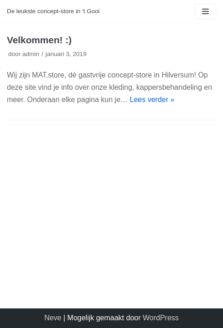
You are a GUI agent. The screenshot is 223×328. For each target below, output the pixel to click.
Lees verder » (152, 99)
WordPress (161, 318)
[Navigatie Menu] (205, 11)
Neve (52, 318)
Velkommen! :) (39, 40)
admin (30, 54)
